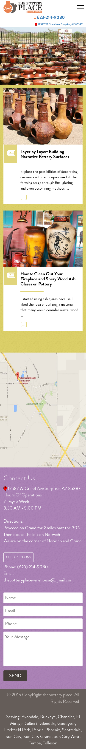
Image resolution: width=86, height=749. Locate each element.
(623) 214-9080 (32, 567)
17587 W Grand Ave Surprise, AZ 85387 (58, 24)
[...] (23, 196)
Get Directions (18, 557)
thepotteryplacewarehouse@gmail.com (38, 580)
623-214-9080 (51, 17)
